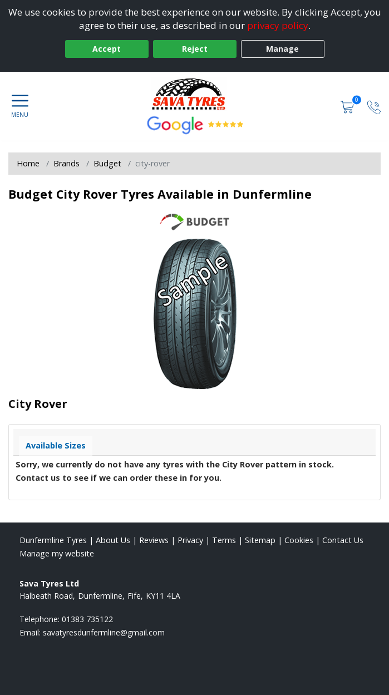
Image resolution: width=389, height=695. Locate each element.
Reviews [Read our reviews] (154, 540)
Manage (282, 48)
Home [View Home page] (28, 163)
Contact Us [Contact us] (342, 540)
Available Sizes (56, 445)
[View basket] (348, 106)
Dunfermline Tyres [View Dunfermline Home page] (53, 540)
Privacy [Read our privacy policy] (190, 540)
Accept (106, 48)
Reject (195, 48)
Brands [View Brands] (66, 163)
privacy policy (277, 25)
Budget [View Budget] (107, 163)
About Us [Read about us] (113, 540)
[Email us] (104, 632)
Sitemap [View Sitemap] (260, 540)
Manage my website (56, 553)
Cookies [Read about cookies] (298, 540)
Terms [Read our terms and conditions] (224, 540)
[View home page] (194, 94)
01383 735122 (87, 619)
